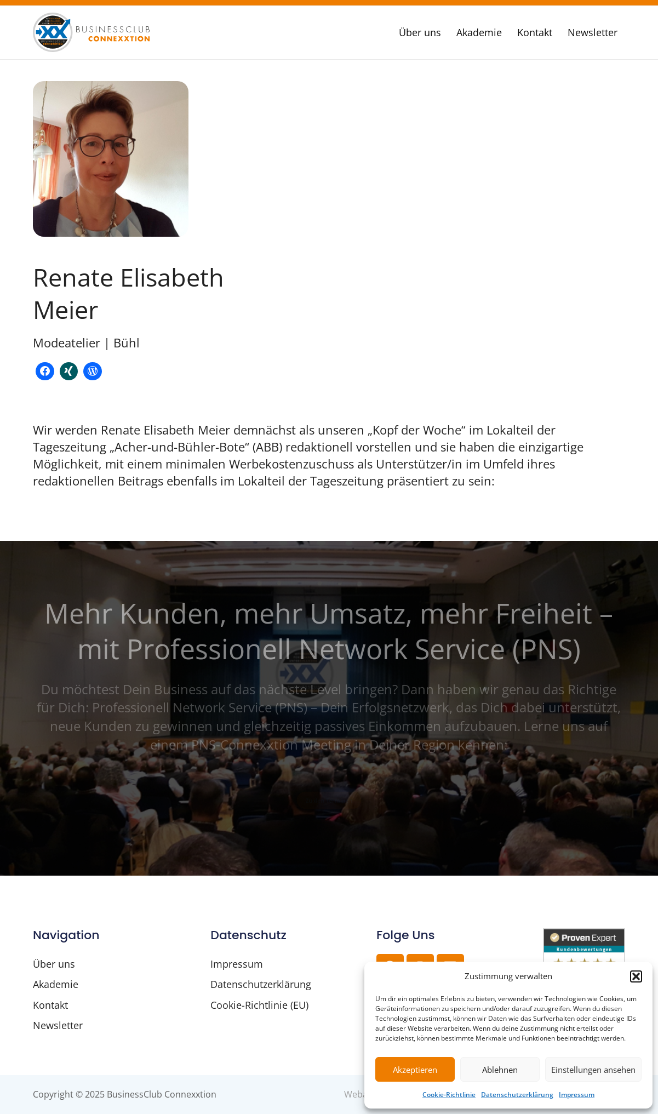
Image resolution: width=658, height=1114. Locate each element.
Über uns (420, 32)
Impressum (576, 1094)
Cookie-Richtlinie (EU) (259, 1005)
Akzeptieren (415, 1069)
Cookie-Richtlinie (449, 1094)
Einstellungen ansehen (593, 1069)
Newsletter (592, 32)
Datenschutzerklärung (517, 1094)
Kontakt (534, 32)
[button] (636, 976)
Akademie (479, 32)
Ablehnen (500, 1069)
